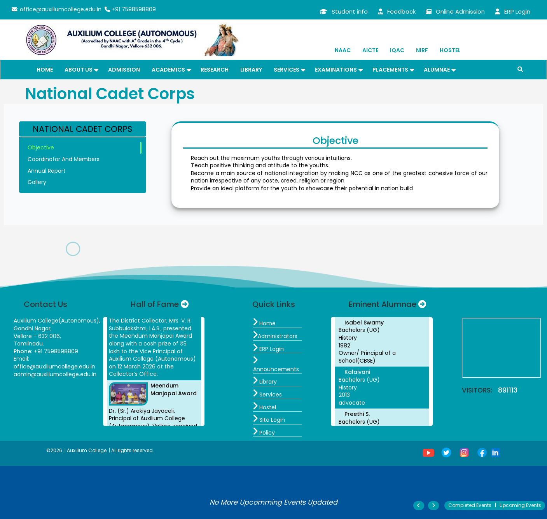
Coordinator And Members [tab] (64, 159)
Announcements (276, 365)
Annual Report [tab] (47, 171)
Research (215, 70)
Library (251, 70)
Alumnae (437, 70)
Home (45, 70)
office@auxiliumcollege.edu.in (54, 366)
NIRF (422, 50)
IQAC (397, 50)
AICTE (370, 50)
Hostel (450, 50)
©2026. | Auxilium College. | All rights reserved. (100, 450)
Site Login (269, 420)
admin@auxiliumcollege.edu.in (55, 374)
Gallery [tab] (37, 182)
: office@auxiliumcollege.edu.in (56, 9)
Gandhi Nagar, (33, 328)
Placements (390, 70)
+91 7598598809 (130, 9)
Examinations (336, 70)
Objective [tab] (41, 147)
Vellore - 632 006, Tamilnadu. (37, 340)
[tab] (83, 129)
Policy (264, 433)
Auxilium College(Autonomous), (57, 320)
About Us (79, 70)
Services (286, 70)
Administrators (275, 336)
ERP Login (268, 349)
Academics (168, 70)
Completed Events (469, 505)
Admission (124, 70)
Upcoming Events (520, 505)
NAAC (343, 50)
